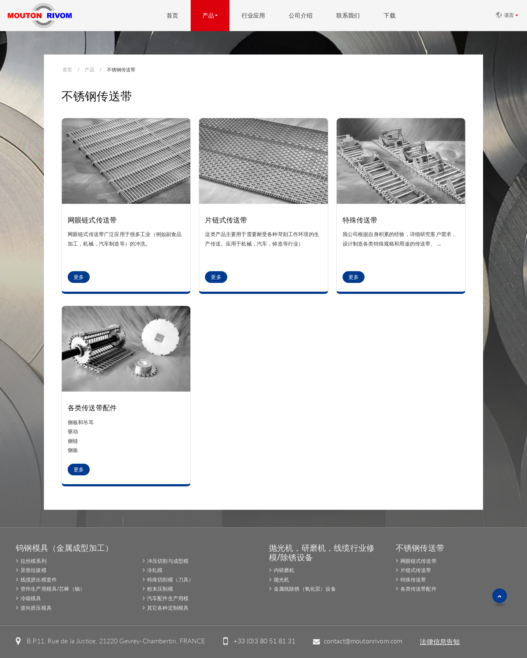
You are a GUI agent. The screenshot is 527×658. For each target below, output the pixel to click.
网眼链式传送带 (92, 219)
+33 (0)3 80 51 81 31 (264, 641)
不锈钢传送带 (420, 547)
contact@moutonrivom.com (363, 641)
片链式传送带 (226, 219)
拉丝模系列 (33, 561)
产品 (89, 69)
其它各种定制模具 (167, 608)
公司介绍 (301, 15)
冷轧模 (154, 570)
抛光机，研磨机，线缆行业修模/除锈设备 (321, 551)
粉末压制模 (160, 589)
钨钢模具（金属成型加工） (64, 547)
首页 (172, 15)
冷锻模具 (30, 598)
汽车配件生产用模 (167, 598)
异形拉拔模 (33, 570)
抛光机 (281, 579)
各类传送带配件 (92, 407)
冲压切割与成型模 (167, 561)
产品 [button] (208, 15)
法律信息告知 (440, 642)
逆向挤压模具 (36, 608)
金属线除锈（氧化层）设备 (305, 589)
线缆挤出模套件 (38, 579)
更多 (79, 277)
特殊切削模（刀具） (170, 579)
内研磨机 (284, 570)
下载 (389, 15)
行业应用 (253, 15)
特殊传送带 (360, 219)
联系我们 (348, 15)
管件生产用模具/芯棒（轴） (52, 589)
